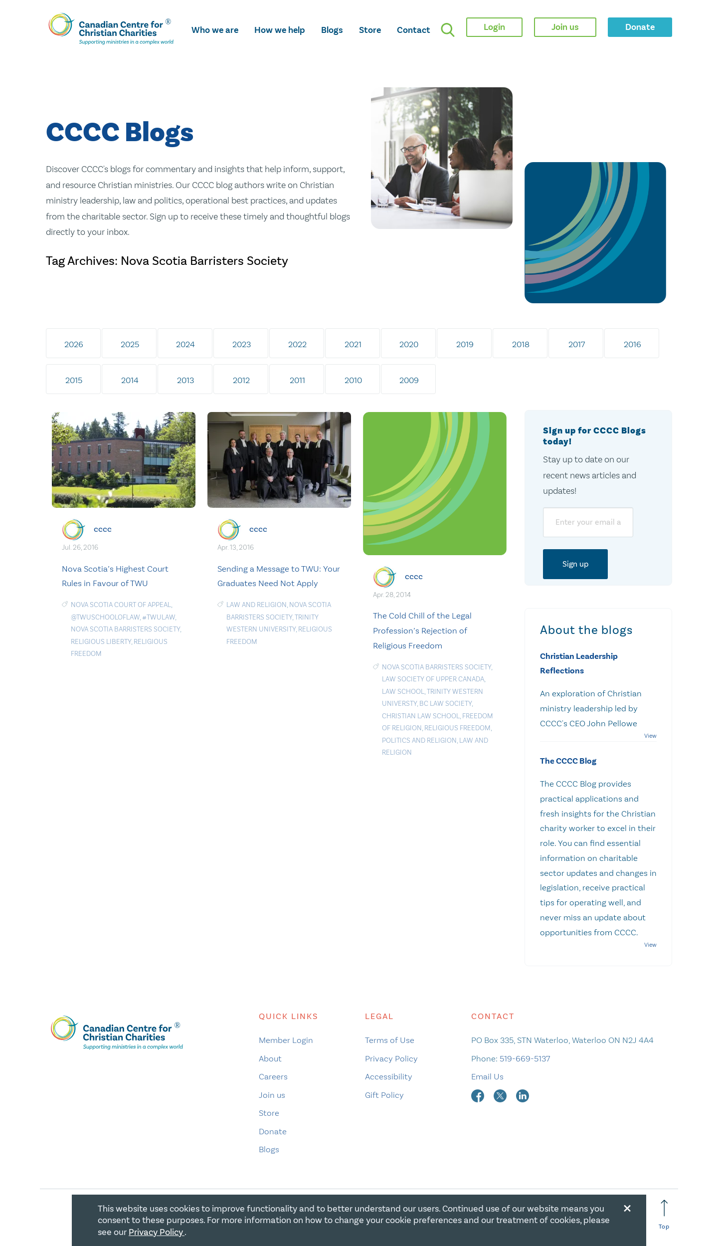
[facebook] (478, 1095)
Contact (413, 29)
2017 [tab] (576, 344)
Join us (272, 1095)
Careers (273, 1076)
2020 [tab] (408, 344)
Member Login (286, 1040)
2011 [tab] (297, 380)
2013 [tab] (185, 380)
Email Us (487, 1076)
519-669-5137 (525, 1058)
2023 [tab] (241, 344)
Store (370, 29)
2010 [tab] (353, 380)
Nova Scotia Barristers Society (125, 629)
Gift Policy (384, 1095)
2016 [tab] (632, 344)
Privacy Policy (391, 1058)
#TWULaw (158, 617)
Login (494, 26)
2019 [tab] (465, 344)
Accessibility (388, 1076)
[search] (448, 30)
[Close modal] (627, 1207)
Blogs (332, 29)
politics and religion (419, 740)
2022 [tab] (297, 344)
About (270, 1058)
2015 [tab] (73, 380)
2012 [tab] (241, 380)
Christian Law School (421, 716)
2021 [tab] (353, 344)
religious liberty (101, 641)
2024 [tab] (185, 344)
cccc (103, 529)
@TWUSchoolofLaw (105, 617)
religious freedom (457, 728)
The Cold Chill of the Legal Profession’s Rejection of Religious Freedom (422, 630)
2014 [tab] (130, 380)
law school (403, 691)
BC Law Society (445, 703)
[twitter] (501, 1095)
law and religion (256, 605)
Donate (273, 1131)
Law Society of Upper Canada (433, 679)
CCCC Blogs (119, 133)
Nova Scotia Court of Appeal (121, 605)
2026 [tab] (73, 344)
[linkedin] (522, 1095)
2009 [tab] (409, 380)
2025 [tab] (130, 344)
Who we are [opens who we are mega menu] (214, 29)
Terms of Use (389, 1040)
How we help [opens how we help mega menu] (279, 29)
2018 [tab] (521, 344)
